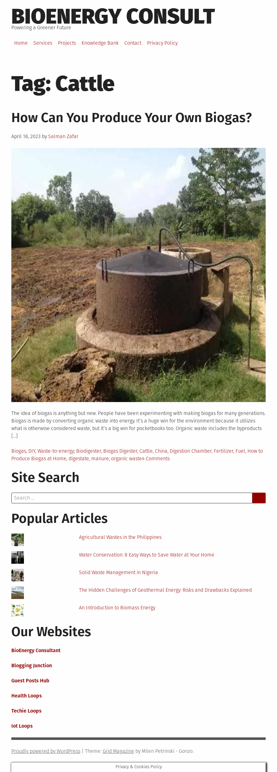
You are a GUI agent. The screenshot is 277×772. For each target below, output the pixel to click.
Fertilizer (223, 451)
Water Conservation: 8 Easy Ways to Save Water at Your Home (146, 555)
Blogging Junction (31, 666)
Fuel (240, 451)
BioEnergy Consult (113, 16)
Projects (67, 43)
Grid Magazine (118, 751)
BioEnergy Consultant (35, 650)
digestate (79, 459)
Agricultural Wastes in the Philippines (120, 537)
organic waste (126, 459)
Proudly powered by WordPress (45, 751)
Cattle (146, 451)
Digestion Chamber (191, 451)
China (161, 451)
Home (21, 43)
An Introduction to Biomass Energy (117, 608)
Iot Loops (22, 726)
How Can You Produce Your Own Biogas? (131, 118)
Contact (132, 43)
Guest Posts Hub (30, 681)
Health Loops (26, 696)
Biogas (18, 451)
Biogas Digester (120, 451)
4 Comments (156, 459)
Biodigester (88, 451)
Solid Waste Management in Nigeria (118, 572)
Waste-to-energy (55, 451)
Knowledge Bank (100, 43)
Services (42, 43)
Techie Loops (26, 711)
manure (100, 459)
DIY (31, 451)
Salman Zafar (63, 136)
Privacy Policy (162, 43)
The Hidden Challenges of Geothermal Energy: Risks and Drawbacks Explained (165, 590)
